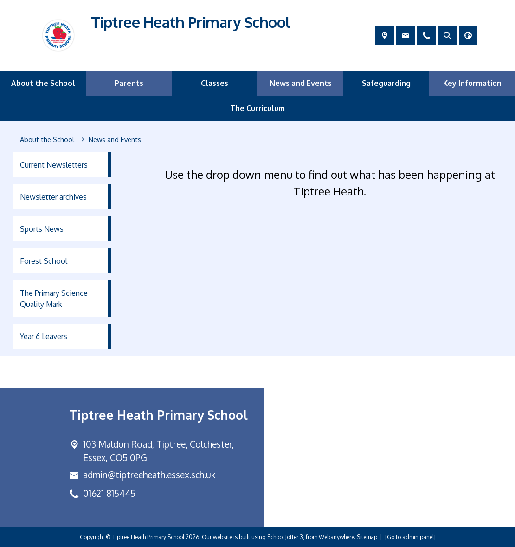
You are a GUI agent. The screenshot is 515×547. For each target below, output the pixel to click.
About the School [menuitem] (43, 83)
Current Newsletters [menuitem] (54, 164)
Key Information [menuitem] (472, 83)
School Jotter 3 (285, 537)
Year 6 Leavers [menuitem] (43, 336)
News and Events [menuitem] (301, 83)
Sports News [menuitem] (42, 229)
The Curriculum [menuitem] (257, 108)
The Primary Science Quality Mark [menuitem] (54, 298)
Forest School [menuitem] (43, 261)
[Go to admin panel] (410, 537)
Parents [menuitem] (129, 83)
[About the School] (47, 140)
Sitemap (367, 537)
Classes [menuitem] (214, 83)
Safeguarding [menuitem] (386, 83)
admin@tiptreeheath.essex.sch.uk (149, 475)
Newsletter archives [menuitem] (53, 197)
